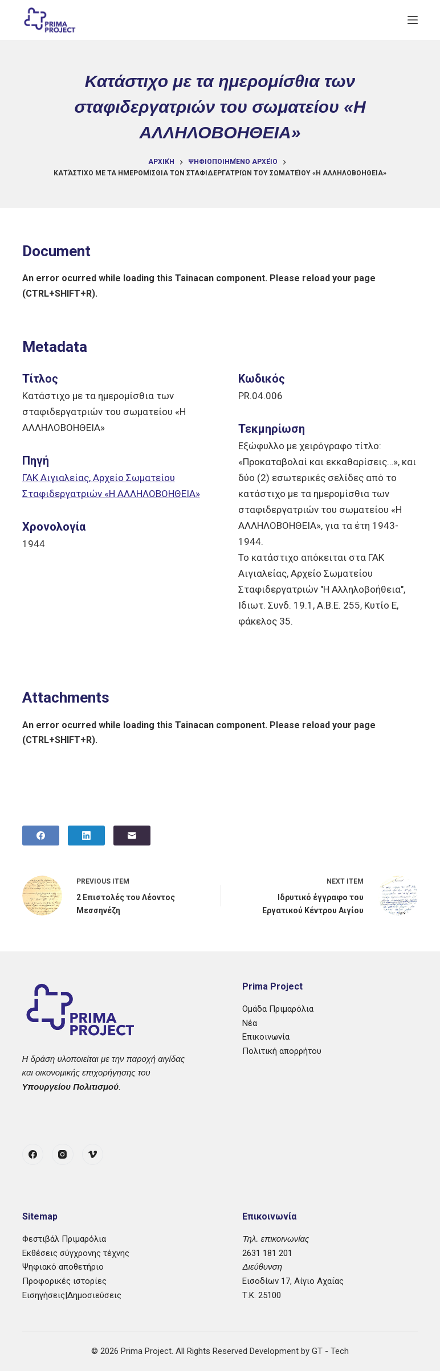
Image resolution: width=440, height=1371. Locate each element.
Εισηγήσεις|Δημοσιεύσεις (71, 1295)
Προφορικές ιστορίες (64, 1281)
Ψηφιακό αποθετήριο (63, 1267)
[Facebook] (40, 835)
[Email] (131, 835)
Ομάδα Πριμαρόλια (277, 1009)
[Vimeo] (93, 1154)
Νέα (249, 1023)
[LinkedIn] (86, 835)
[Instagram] (63, 1154)
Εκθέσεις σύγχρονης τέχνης (75, 1253)
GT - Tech (330, 1351)
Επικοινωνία (266, 1037)
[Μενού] (413, 20)
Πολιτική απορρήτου (281, 1051)
